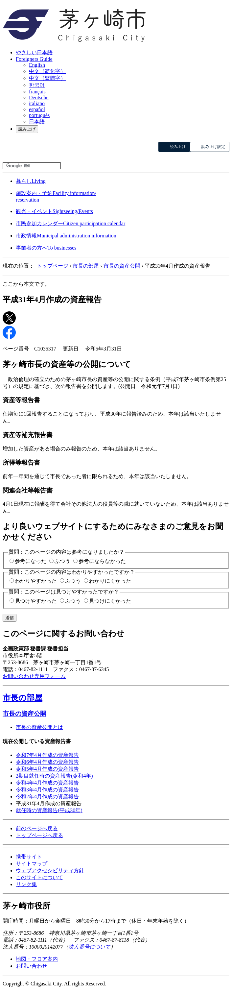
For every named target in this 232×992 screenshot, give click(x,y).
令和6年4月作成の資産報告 (47, 762)
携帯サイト (29, 856)
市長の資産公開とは (39, 727)
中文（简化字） (47, 71)
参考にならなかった (102, 561)
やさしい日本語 (34, 52)
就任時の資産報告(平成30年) (49, 810)
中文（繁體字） (47, 78)
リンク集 (26, 884)
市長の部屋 (86, 266)
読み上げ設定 (213, 146)
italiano (37, 103)
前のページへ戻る (37, 828)
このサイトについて (39, 877)
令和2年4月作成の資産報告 (47, 796)
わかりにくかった (110, 581)
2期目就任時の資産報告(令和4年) (54, 776)
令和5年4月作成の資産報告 (47, 769)
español (37, 109)
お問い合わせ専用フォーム (34, 676)
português (39, 115)
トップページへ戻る (39, 835)
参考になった (30, 561)
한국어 (37, 85)
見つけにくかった (110, 601)
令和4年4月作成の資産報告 (47, 783)
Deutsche (39, 97)
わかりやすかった (36, 581)
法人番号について (89, 947)
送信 (9, 617)
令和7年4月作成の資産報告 (47, 755)
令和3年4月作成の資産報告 (47, 789)
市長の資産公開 (122, 266)
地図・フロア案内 (37, 959)
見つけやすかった (36, 601)
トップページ (52, 266)
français (37, 91)
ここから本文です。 (26, 284)
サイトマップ (31, 863)
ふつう (62, 561)
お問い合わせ (31, 966)
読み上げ (26, 129)
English (37, 65)
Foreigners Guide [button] (34, 59)
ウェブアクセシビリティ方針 (50, 870)
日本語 (37, 121)
